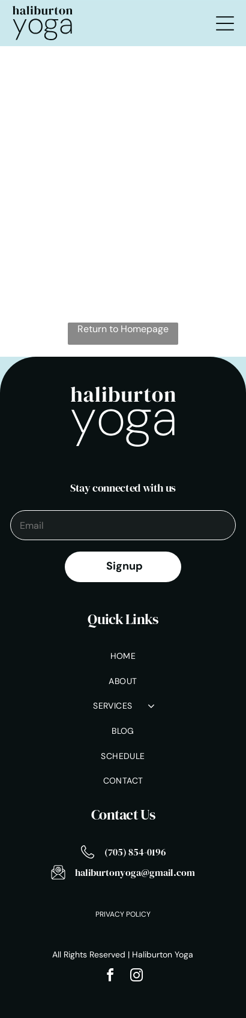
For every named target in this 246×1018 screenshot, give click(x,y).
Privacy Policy (123, 914)
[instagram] (136, 977)
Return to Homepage (123, 329)
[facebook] (109, 977)
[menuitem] (123, 657)
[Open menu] (225, 23)
